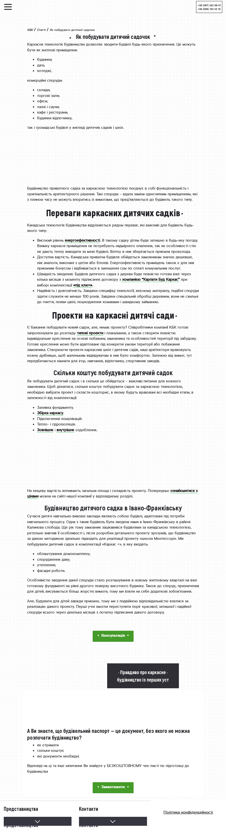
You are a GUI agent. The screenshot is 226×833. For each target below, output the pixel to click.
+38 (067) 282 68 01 (209, 5)
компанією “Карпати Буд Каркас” (150, 280)
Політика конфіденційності (188, 812)
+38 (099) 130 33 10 (209, 9)
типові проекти (90, 333)
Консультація (113, 636)
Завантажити (113, 787)
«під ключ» (82, 285)
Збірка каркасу (50, 413)
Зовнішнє (45, 430)
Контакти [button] (88, 824)
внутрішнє (65, 430)
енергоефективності (82, 241)
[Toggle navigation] (7, 6)
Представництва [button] (21, 824)
